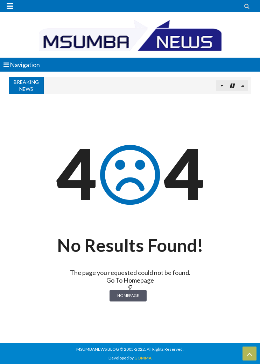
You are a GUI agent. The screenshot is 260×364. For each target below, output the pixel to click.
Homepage (128, 295)
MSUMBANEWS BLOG (97, 349)
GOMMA (143, 358)
